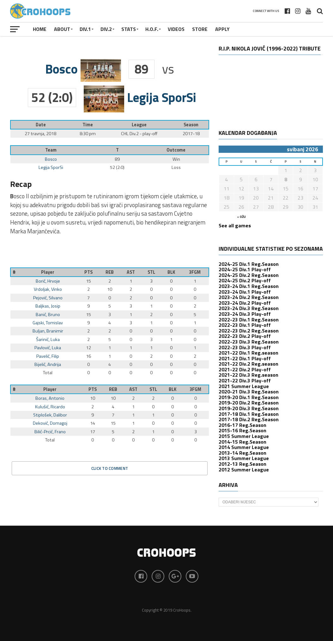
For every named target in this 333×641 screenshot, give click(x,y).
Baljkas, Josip (47, 306)
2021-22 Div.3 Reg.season (248, 375)
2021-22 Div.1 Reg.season (248, 352)
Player (47, 272)
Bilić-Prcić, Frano (50, 431)
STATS (128, 29)
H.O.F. (151, 29)
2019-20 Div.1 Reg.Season (249, 397)
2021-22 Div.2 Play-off (245, 369)
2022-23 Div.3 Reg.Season (249, 341)
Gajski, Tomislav (48, 322)
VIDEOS (176, 29)
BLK (171, 272)
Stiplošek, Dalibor (50, 414)
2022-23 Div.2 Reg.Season (249, 330)
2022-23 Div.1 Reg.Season (249, 319)
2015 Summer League (244, 436)
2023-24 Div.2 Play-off (245, 303)
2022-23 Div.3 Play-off (245, 347)
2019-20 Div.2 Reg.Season (249, 402)
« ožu (241, 216)
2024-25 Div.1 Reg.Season (249, 264)
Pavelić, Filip (47, 356)
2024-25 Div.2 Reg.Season (249, 275)
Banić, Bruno (48, 314)
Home (39, 29)
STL (151, 272)
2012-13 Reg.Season (242, 464)
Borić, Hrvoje (48, 281)
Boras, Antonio (49, 398)
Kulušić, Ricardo (50, 406)
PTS (88, 272)
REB (110, 272)
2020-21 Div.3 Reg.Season (249, 391)
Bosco (51, 159)
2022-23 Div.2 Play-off (245, 336)
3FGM (195, 272)
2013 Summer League (244, 458)
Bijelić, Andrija (47, 364)
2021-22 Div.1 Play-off (245, 358)
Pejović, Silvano (48, 297)
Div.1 (85, 29)
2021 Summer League (244, 386)
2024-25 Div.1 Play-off (245, 269)
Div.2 (106, 29)
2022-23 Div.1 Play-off (245, 325)
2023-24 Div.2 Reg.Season (249, 297)
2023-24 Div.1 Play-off (245, 292)
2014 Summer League (244, 447)
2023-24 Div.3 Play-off (245, 314)
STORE (200, 29)
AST (131, 272)
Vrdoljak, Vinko (48, 289)
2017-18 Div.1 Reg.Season (249, 414)
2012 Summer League (244, 469)
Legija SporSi (51, 167)
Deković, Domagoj (50, 423)
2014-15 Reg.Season (242, 442)
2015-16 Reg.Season (242, 430)
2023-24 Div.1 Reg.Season (249, 286)
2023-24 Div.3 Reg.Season (249, 308)
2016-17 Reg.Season (242, 425)
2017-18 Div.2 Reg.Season (249, 419)
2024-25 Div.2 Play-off (245, 280)
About (62, 29)
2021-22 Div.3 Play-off (245, 380)
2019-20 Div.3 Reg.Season (249, 408)
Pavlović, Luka (47, 347)
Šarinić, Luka (48, 339)
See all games (235, 225)
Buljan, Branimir (48, 330)
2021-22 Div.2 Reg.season (248, 364)
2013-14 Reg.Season (242, 453)
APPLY (222, 29)
